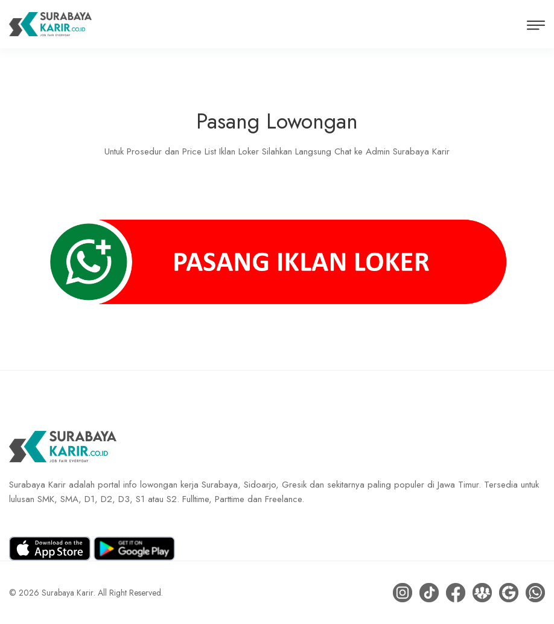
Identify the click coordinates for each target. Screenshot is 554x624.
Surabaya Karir (68, 593)
